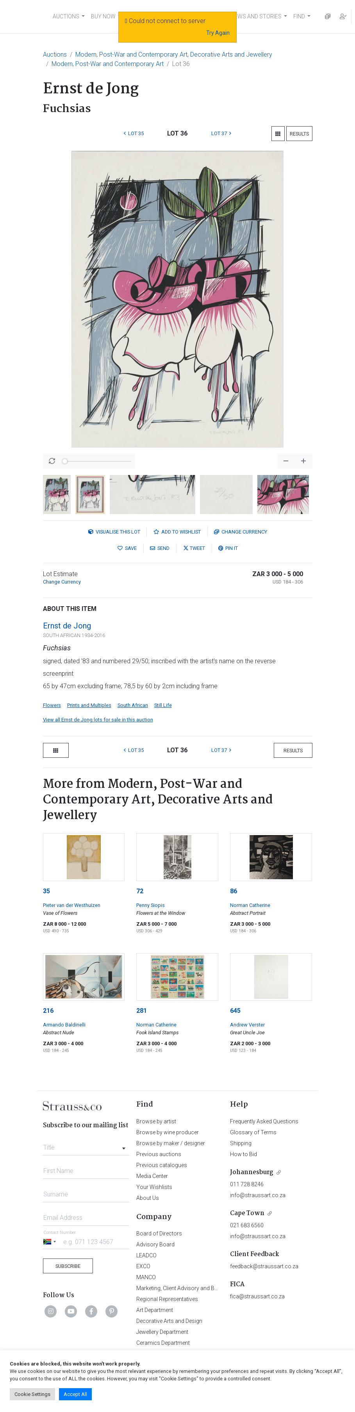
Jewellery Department (162, 1332)
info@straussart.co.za (257, 1195)
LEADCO (146, 1255)
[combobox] (86, 1145)
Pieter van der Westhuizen (71, 905)
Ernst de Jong (67, 625)
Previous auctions (158, 1154)
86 (233, 891)
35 (46, 891)
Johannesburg (251, 1172)
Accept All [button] (75, 1394)
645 (235, 1010)
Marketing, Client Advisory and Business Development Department (216, 1288)
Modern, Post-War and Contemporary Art (108, 64)
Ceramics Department (163, 1343)
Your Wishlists (154, 1187)
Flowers (52, 705)
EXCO (143, 1266)
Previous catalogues (161, 1165)
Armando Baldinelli (64, 1025)
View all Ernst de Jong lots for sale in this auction (98, 720)
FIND (299, 16)
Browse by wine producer (167, 1132)
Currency (240, 532)
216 (48, 1010)
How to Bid (243, 1154)
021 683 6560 (247, 1225)
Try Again (218, 33)
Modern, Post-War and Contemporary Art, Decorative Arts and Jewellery (173, 54)
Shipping (241, 1143)
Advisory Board (155, 1244)
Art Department (154, 1310)
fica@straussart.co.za (257, 1296)
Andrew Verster (247, 1025)
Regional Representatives (167, 1299)
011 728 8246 (247, 1184)
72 (139, 891)
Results (299, 134)
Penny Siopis (150, 905)
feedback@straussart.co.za (264, 1266)
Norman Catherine (250, 905)
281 (141, 1010)
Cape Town (247, 1213)
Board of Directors (159, 1233)
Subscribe (67, 1266)
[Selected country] (50, 1241)
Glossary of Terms (253, 1132)
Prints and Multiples (89, 705)
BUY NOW (103, 16)
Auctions (55, 54)
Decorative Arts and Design (169, 1321)
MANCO (146, 1277)
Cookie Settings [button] (32, 1394)
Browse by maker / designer (170, 1143)
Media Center (152, 1176)
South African (133, 705)
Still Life (163, 705)
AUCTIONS (66, 16)
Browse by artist (156, 1121)
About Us (147, 1198)
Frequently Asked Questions (264, 1121)
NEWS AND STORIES (256, 16)
